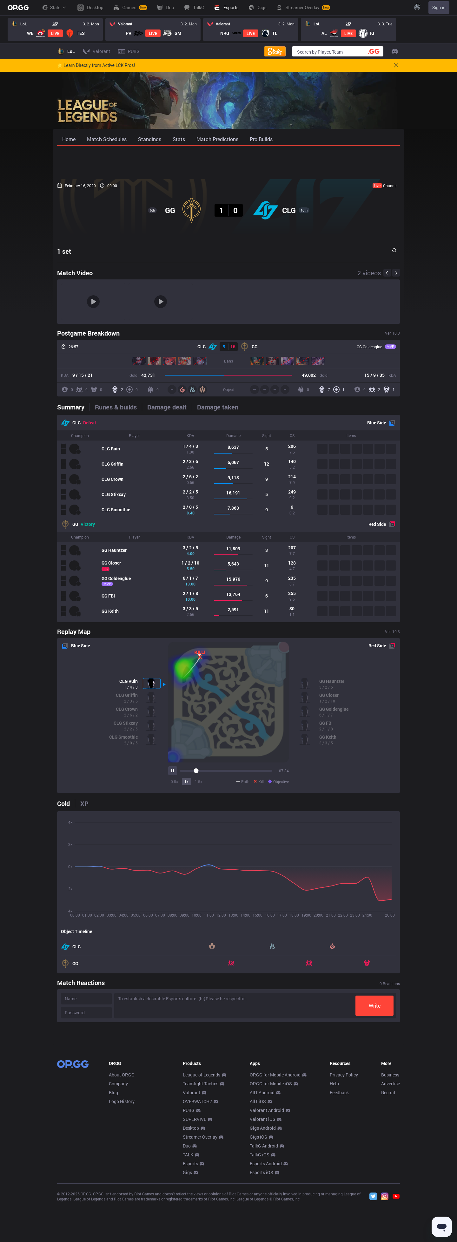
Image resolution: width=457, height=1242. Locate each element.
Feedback (339, 1186)
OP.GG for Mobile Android (275, 1169)
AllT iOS (258, 1195)
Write (375, 1005)
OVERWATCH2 (197, 1195)
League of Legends (201, 1169)
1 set (64, 251)
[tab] (73, 407)
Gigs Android (263, 1222)
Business (390, 1169)
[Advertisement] (228, 162)
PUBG (189, 1204)
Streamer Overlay (200, 1231)
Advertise (390, 1177)
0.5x (174, 781)
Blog (113, 1186)
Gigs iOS (258, 1231)
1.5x (198, 781)
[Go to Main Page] (18, 7)
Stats (54, 7)
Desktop (191, 1222)
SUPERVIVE (194, 1213)
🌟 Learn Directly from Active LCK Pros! (96, 65)
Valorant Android (267, 1204)
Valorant (191, 1186)
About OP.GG (122, 1169)
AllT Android (262, 1186)
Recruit (388, 1186)
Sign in (439, 7)
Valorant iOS (262, 1213)
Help (334, 1177)
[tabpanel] (228, 518)
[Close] (396, 65)
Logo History (122, 1195)
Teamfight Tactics (200, 1177)
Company (118, 1177)
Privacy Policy (344, 1169)
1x (186, 781)
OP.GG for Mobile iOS (271, 1177)
